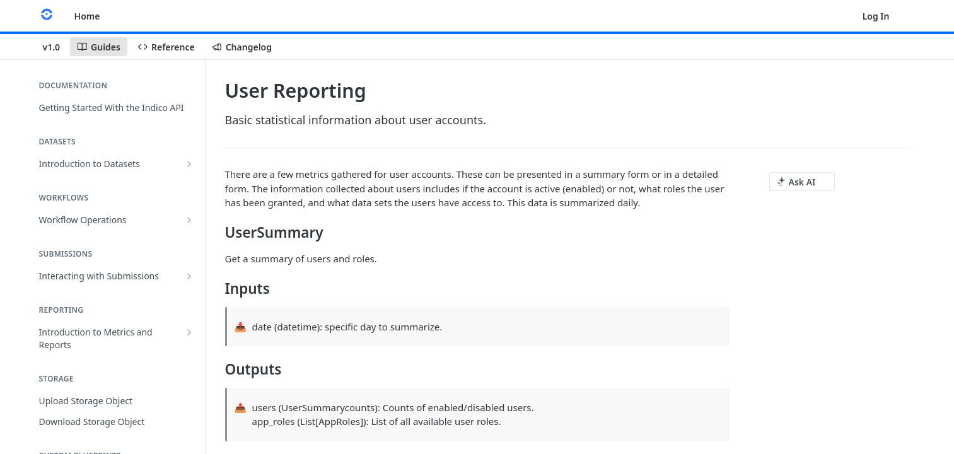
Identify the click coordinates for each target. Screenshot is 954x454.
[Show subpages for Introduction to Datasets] (189, 164)
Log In (876, 16)
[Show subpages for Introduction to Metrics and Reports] (189, 332)
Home (87, 16)
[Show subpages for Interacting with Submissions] (189, 276)
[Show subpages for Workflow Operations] (189, 220)
